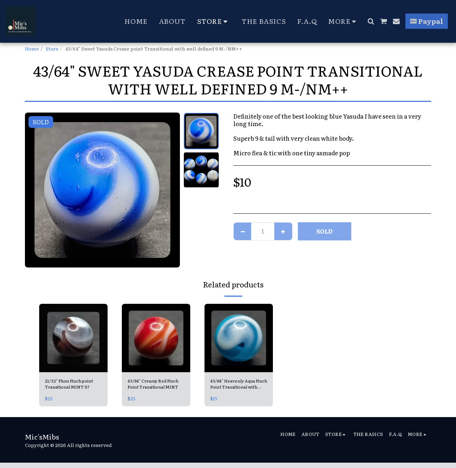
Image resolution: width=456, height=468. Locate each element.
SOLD (324, 231)
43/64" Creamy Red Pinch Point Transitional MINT (156, 385)
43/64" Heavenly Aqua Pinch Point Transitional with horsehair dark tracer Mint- (238, 385)
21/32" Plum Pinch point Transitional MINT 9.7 (72, 385)
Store (52, 48)
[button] (371, 21)
